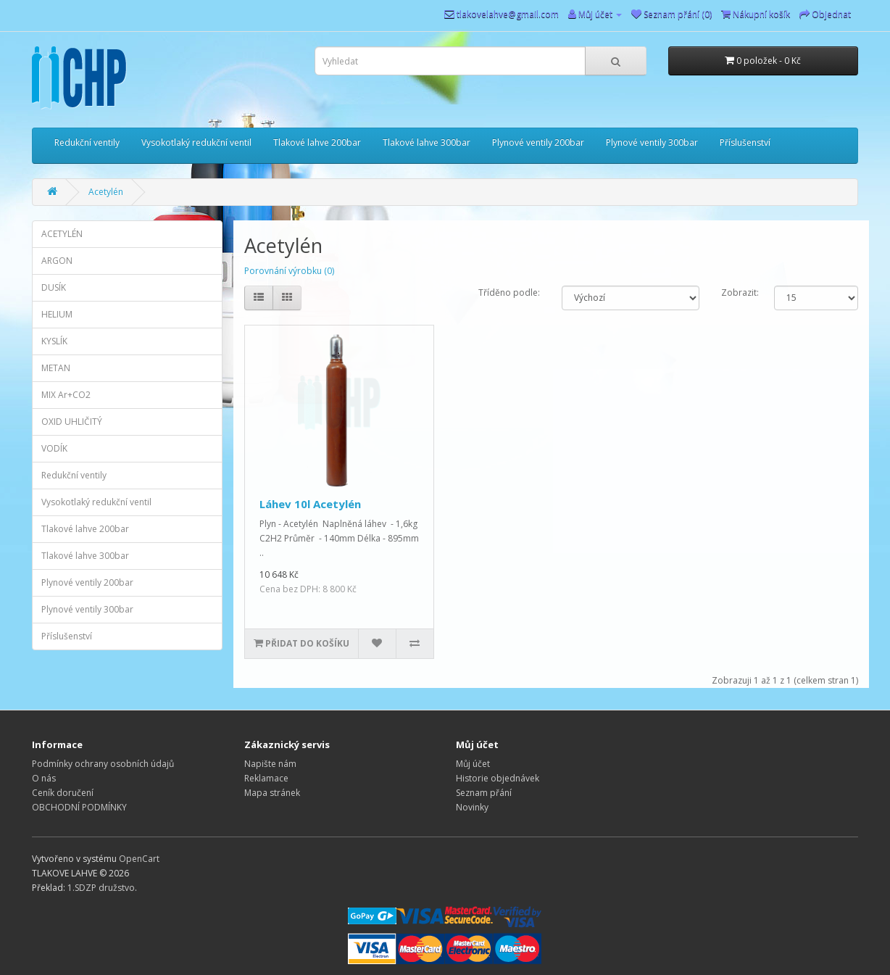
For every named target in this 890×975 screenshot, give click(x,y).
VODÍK (54, 448)
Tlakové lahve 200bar (317, 142)
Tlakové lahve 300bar (426, 142)
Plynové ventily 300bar (652, 142)
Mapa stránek (272, 793)
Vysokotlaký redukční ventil (196, 142)
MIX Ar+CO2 (66, 395)
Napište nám (270, 764)
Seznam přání (484, 793)
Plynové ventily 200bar (538, 142)
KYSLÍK (54, 341)
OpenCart (139, 858)
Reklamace (266, 778)
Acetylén (105, 192)
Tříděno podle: (509, 292)
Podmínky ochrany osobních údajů (103, 764)
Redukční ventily (87, 142)
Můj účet (473, 764)
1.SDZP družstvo (101, 887)
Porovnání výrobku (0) (289, 271)
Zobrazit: (736, 292)
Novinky (472, 807)
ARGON (56, 260)
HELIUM (56, 314)
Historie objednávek (497, 778)
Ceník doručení (62, 793)
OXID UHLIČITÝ (71, 421)
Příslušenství (745, 142)
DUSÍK (53, 287)
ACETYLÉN (62, 234)
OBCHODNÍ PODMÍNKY (79, 807)
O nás (44, 778)
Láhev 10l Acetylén (310, 504)
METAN (55, 368)
